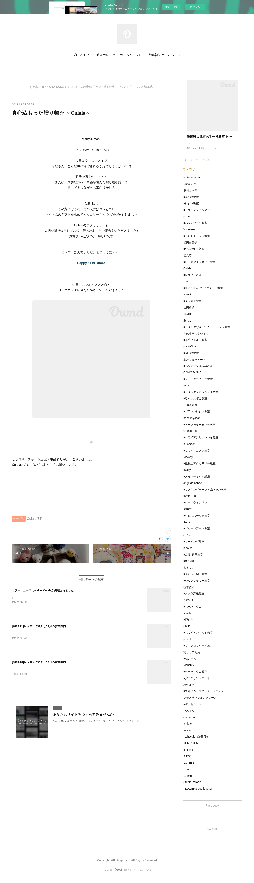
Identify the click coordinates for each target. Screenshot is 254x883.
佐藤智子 (188, 513)
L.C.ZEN (188, 766)
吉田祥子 (188, 311)
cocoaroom (190, 721)
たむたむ (188, 604)
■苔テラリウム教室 (195, 675)
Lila (185, 285)
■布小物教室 (191, 200)
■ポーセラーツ (192, 708)
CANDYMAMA (192, 376)
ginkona (188, 753)
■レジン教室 (191, 207)
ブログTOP (81, 55)
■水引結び (189, 565)
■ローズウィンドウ (195, 506)
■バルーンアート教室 (196, 532)
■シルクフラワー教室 (196, 584)
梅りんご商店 (191, 656)
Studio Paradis (192, 786)
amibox (187, 727)
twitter (212, 834)
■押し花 (188, 623)
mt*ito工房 (189, 499)
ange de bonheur (193, 487)
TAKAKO (188, 714)
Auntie (187, 526)
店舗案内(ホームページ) (164, 55)
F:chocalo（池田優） (196, 740)
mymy (187, 474)
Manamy (188, 669)
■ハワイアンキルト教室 (198, 636)
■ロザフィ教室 (192, 278)
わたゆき (188, 688)
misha (187, 734)
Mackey (188, 461)
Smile (186, 630)
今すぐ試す (171, 6)
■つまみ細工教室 (193, 252)
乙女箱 (187, 259)
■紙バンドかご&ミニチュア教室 (203, 291)
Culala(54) (34, 520)
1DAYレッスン (192, 187)
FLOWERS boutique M (197, 792)
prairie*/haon (191, 350)
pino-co (187, 552)
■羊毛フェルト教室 (195, 343)
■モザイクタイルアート (198, 213)
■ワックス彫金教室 (195, 402)
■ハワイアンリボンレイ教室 (200, 441)
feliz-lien (188, 617)
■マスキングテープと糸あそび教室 (205, 493)
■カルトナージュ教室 (196, 240)
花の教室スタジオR (195, 337)
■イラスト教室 (192, 305)
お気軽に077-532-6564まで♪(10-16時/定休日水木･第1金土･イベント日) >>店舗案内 (91, 87)
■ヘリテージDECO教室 (198, 369)
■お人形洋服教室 (193, 597)
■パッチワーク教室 (195, 226)
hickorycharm (191, 181)
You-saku (189, 233)
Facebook (212, 810)
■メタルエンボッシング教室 (200, 396)
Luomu (187, 779)
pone (186, 220)
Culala (187, 272)
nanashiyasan (191, 422)
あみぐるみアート (194, 363)
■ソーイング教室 (193, 545)
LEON (187, 317)
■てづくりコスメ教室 (196, 454)
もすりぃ (188, 571)
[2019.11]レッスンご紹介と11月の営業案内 (39, 627)
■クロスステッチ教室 (196, 519)
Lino (186, 773)
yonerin (187, 298)
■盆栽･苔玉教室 (193, 558)
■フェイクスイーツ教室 (198, 382)
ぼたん (187, 539)
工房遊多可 (190, 408)
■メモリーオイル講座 (196, 480)
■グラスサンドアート (196, 682)
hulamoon (189, 448)
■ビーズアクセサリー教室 (199, 265)
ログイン (195, 7)
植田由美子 (190, 246)
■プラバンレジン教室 (196, 415)
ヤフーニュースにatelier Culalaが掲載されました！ (44, 591)
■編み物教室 (191, 357)
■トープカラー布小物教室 (199, 428)
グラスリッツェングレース (200, 701)
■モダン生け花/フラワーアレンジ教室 (206, 331)
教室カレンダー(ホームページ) (118, 55)
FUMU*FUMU (191, 747)
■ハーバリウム (192, 610)
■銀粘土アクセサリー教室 (199, 467)
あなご (187, 324)
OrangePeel (190, 434)
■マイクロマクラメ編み (198, 649)
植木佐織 (188, 591)
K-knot (187, 760)
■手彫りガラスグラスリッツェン (203, 695)
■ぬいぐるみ (191, 662)
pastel (187, 643)
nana (186, 389)
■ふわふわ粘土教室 (195, 578)
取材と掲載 (190, 194)
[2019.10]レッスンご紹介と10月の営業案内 (39, 663)
